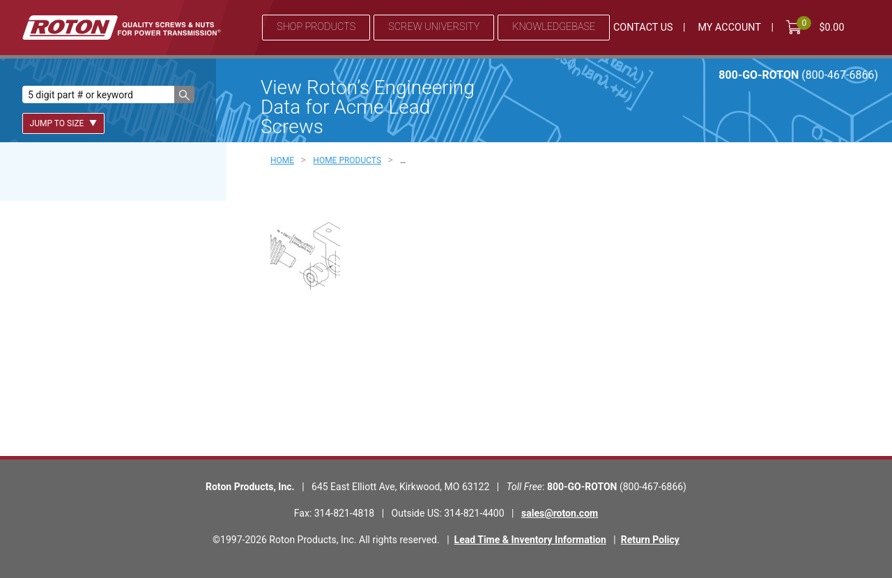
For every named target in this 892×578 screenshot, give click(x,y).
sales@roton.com (559, 513)
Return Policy (650, 539)
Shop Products (316, 27)
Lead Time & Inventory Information (530, 539)
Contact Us (643, 27)
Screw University (433, 27)
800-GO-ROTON (798, 75)
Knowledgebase (553, 27)
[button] (184, 94)
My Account (729, 27)
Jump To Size (64, 123)
